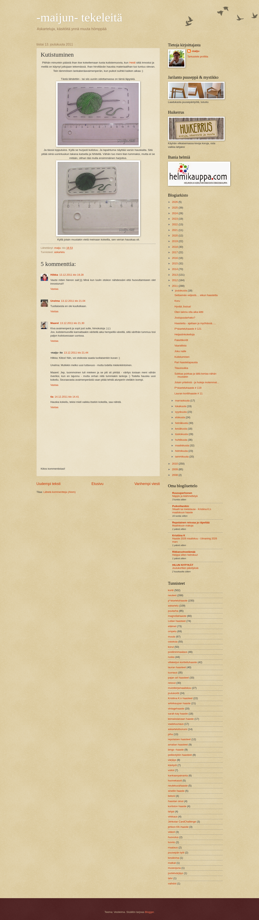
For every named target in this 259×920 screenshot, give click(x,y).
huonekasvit (175, 780)
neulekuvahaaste (178, 785)
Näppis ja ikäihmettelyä (185, 496)
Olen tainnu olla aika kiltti (188, 311)
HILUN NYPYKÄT (182, 564)
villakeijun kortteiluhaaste (182, 662)
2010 (175, 463)
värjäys (172, 759)
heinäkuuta (182, 423)
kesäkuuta (181, 428)
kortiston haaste (177, 806)
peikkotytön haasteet (180, 754)
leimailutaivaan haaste (181, 718)
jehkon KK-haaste (178, 826)
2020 (175, 235)
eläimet (172, 626)
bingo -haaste (176, 749)
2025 (175, 207)
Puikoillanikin (180, 506)
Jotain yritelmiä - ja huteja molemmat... (196, 382)
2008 (175, 474)
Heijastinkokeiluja (184, 334)
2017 (175, 252)
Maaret (54, 323)
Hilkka (54, 274)
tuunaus (172, 672)
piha (170, 734)
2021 (175, 230)
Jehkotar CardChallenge (182, 821)
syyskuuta (181, 411)
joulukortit (173, 693)
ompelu (172, 631)
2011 (175, 285)
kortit (171, 590)
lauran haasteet (177, 667)
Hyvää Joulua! (182, 306)
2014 (175, 269)
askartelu (59, 252)
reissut (172, 682)
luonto (171, 842)
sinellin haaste (176, 790)
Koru (177, 300)
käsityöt (172, 765)
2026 (175, 201)
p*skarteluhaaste (177, 600)
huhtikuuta (181, 439)
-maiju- (195, 51)
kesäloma (173, 857)
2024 (175, 213)
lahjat (171, 811)
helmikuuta (181, 450)
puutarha (173, 610)
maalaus (173, 847)
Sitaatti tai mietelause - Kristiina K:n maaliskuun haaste (191, 511)
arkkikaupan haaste (179, 703)
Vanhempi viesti (147, 484)
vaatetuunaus (176, 723)
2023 (175, 218)
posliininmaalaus (177, 651)
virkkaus (172, 816)
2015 (175, 263)
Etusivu (97, 484)
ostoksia (172, 641)
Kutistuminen (181, 356)
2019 (175, 241)
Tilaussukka (181, 367)
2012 (175, 280)
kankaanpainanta (178, 775)
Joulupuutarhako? (184, 317)
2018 (175, 246)
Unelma (55, 300)
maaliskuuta (182, 445)
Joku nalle (180, 351)
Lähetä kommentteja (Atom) (60, 491)
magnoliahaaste (177, 615)
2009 (175, 469)
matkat (172, 862)
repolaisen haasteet (179, 739)
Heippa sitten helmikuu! (185, 555)
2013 (175, 274)
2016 (175, 257)
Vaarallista (180, 345)
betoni (171, 795)
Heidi (132, 62)
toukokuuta (182, 434)
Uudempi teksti (48, 484)
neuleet (172, 595)
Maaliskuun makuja (182, 525)
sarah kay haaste (178, 713)
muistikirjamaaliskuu (179, 687)
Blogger (149, 912)
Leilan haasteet (177, 621)
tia (51, 396)
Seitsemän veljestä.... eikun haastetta (196, 295)
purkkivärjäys (175, 873)
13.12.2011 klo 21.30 (72, 323)
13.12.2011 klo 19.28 (71, 274)
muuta (171, 636)
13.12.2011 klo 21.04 (73, 300)
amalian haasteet (178, 744)
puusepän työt (176, 852)
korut (171, 646)
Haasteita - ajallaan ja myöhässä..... (195, 323)
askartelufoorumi (177, 729)
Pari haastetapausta (186, 362)
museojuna (174, 867)
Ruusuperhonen (182, 492)
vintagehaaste (176, 708)
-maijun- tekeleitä (79, 17)
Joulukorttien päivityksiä (185, 568)
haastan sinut (176, 801)
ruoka (171, 657)
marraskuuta (182, 400)
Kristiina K (178, 535)
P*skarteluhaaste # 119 (187, 387)
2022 (175, 224)
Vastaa (54, 288)
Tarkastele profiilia (197, 56)
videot (171, 831)
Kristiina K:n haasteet (180, 698)
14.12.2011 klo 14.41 (67, 396)
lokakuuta (181, 406)
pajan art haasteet (178, 677)
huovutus (173, 837)
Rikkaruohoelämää (183, 551)
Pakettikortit (181, 340)
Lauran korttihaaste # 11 (188, 393)
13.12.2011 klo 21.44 (76, 352)
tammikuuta (182, 456)
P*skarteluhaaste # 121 (187, 328)
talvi (170, 878)
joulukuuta (181, 290)
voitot (171, 770)
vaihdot (172, 883)
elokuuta (180, 417)
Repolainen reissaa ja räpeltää (191, 522)
